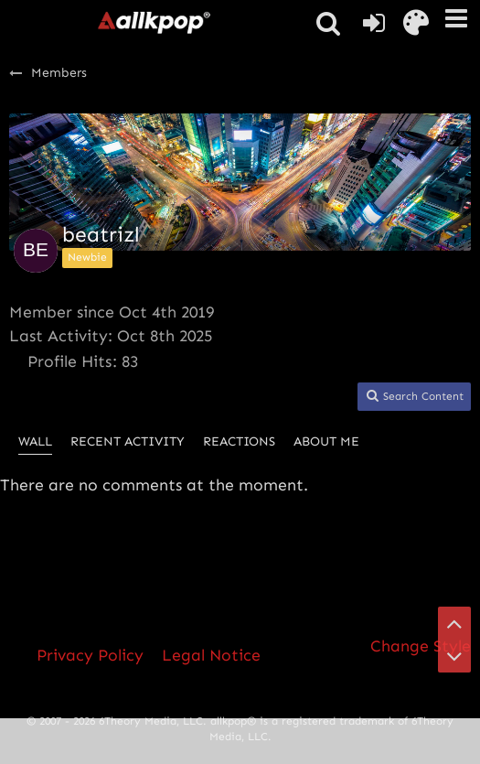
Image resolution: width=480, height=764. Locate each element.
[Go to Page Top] (454, 623)
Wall (35, 441)
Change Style (420, 646)
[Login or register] (374, 23)
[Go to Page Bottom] (454, 656)
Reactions (239, 441)
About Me (326, 441)
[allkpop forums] (154, 22)
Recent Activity (127, 441)
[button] (456, 18)
